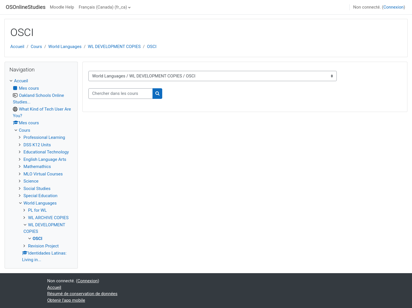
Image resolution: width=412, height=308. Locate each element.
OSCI (152, 46)
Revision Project (43, 246)
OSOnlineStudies (25, 7)
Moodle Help (62, 7)
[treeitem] (41, 170)
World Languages (65, 46)
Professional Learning (44, 137)
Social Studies (36, 188)
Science (30, 181)
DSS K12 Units (37, 144)
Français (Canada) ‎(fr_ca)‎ (103, 7)
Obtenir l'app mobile (66, 300)
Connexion (393, 7)
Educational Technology (46, 152)
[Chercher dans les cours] (120, 93)
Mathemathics (37, 166)
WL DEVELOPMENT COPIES (114, 46)
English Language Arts (44, 159)
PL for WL (37, 210)
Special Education (40, 195)
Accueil (17, 46)
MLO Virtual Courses (43, 174)
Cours (36, 46)
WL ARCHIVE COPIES (48, 217)
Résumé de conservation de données (82, 293)
